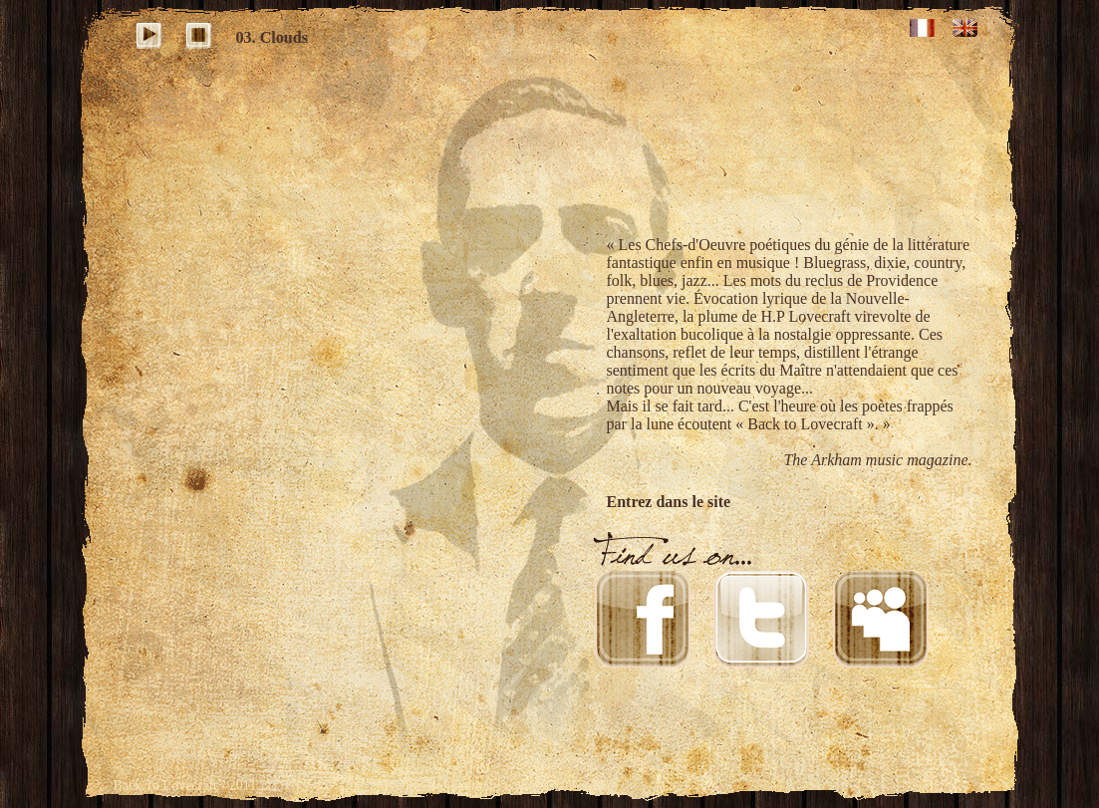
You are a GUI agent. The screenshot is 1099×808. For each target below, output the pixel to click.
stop (201, 38)
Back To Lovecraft (166, 785)
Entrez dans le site (669, 501)
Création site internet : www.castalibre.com (496, 785)
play (152, 38)
